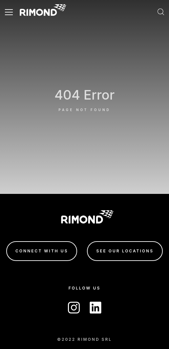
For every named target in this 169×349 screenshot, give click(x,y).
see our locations (125, 250)
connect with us (41, 250)
